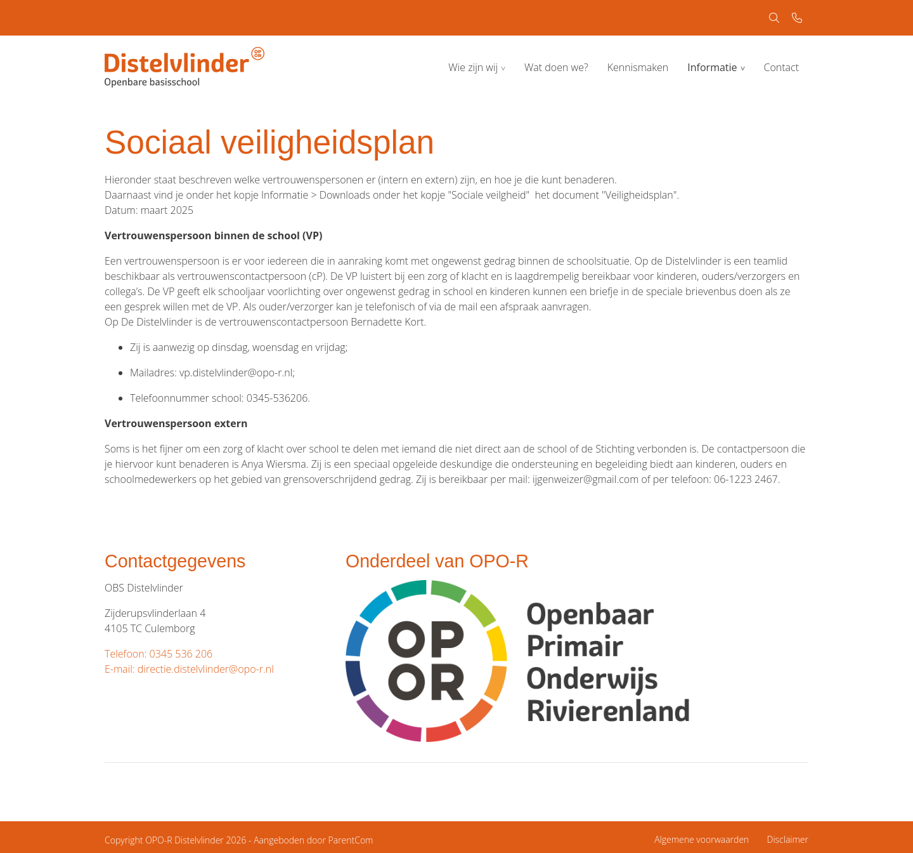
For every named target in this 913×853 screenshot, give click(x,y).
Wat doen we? (556, 67)
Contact (781, 67)
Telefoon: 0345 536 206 (158, 654)
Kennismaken (638, 67)
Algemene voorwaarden (701, 839)
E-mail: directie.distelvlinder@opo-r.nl (189, 669)
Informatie (712, 67)
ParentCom (350, 840)
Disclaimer (787, 839)
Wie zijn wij (473, 67)
